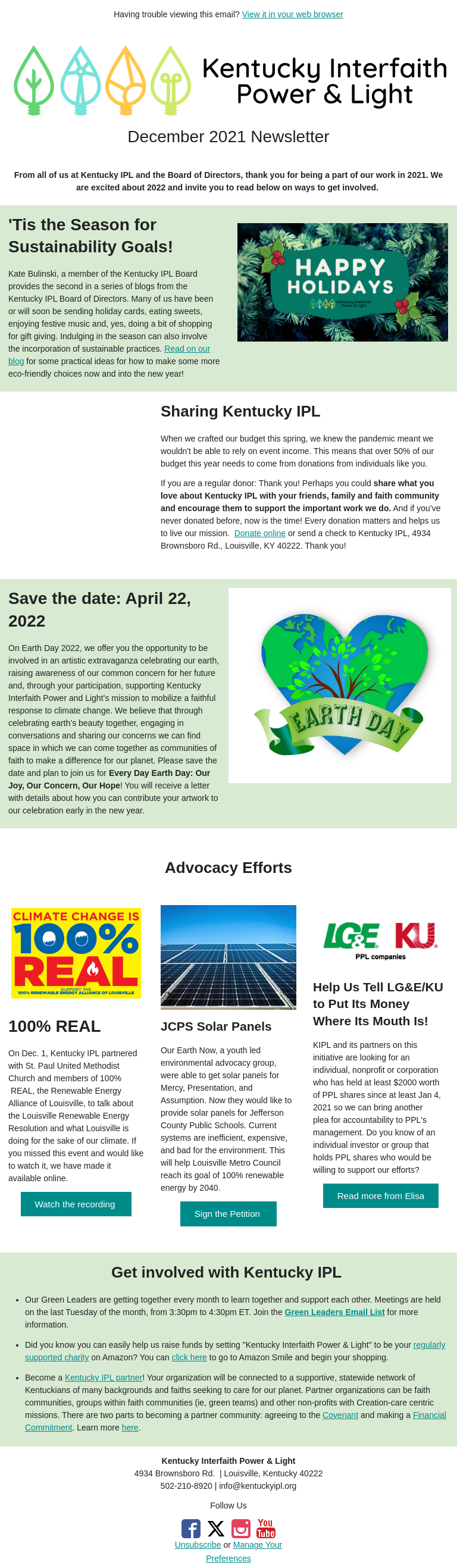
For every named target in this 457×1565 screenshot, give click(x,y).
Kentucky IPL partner (103, 1377)
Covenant (340, 1415)
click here (189, 1357)
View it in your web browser (292, 14)
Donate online (260, 533)
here (130, 1427)
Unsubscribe (198, 1545)
